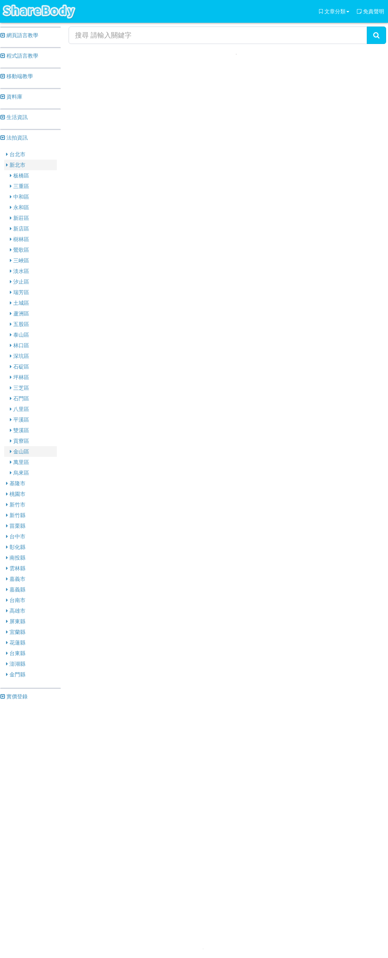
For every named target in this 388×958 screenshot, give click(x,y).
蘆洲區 (19, 313)
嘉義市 (15, 579)
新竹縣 (15, 515)
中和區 (19, 197)
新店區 (19, 229)
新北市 (15, 165)
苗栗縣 (15, 526)
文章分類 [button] (334, 11)
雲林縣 (15, 568)
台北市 (15, 154)
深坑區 (19, 356)
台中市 (15, 536)
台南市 (15, 600)
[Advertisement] (30, 822)
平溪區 (19, 420)
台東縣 (15, 653)
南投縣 (15, 558)
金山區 (19, 451)
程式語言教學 (19, 56)
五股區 (19, 324)
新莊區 (19, 218)
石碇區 (19, 367)
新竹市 (15, 505)
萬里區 (19, 462)
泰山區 (19, 335)
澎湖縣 (15, 664)
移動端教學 (16, 76)
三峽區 (19, 260)
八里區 (19, 409)
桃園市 (15, 494)
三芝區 (19, 388)
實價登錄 (14, 696)
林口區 (19, 345)
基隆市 (15, 483)
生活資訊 (14, 117)
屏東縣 (15, 621)
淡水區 (19, 271)
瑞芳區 (19, 292)
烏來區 (19, 473)
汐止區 (19, 282)
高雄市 (15, 611)
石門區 (19, 398)
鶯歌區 (19, 250)
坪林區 (19, 377)
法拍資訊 (14, 138)
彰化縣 (15, 547)
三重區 (19, 186)
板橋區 (19, 175)
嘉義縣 (15, 589)
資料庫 (11, 97)
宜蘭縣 (15, 632)
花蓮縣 (15, 643)
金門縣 (15, 674)
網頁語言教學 (19, 35)
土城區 (19, 303)
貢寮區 (19, 441)
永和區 (19, 207)
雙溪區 (19, 430)
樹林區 (19, 239)
